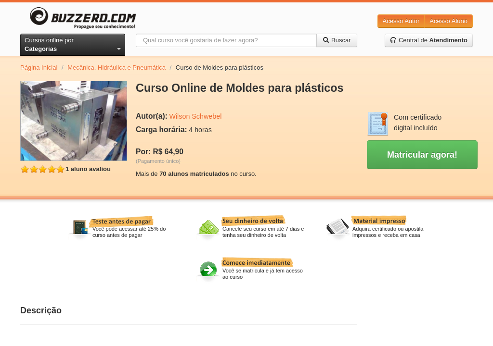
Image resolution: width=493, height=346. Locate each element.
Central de (428, 40)
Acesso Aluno (448, 21)
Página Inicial (38, 67)
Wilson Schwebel (195, 116)
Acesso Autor (401, 21)
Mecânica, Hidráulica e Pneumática (116, 67)
